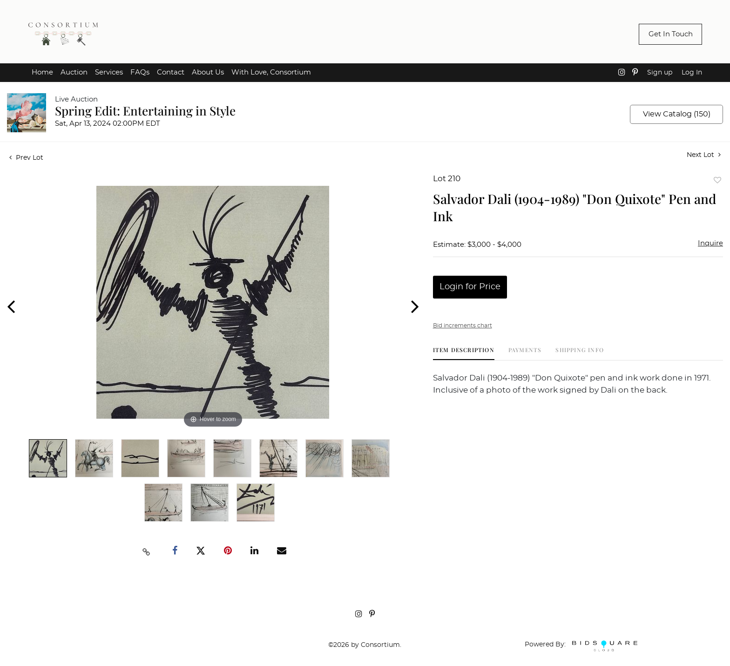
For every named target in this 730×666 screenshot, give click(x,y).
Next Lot (704, 154)
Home (42, 72)
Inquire (710, 243)
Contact (170, 72)
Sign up (659, 72)
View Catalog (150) (676, 114)
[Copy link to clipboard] (146, 551)
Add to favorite (717, 180)
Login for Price (469, 287)
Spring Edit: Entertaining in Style (145, 110)
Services (109, 72)
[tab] (463, 353)
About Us (208, 72)
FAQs (139, 72)
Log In (692, 72)
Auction (74, 72)
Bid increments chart (462, 325)
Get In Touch (671, 34)
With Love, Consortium (271, 72)
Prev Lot (26, 158)
